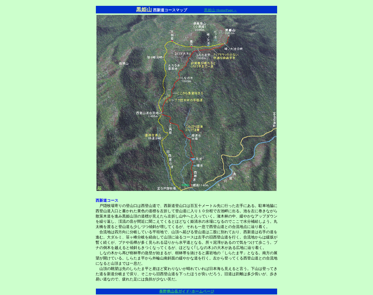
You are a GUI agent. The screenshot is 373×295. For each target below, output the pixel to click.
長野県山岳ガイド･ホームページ (186, 291)
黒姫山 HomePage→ (220, 10)
